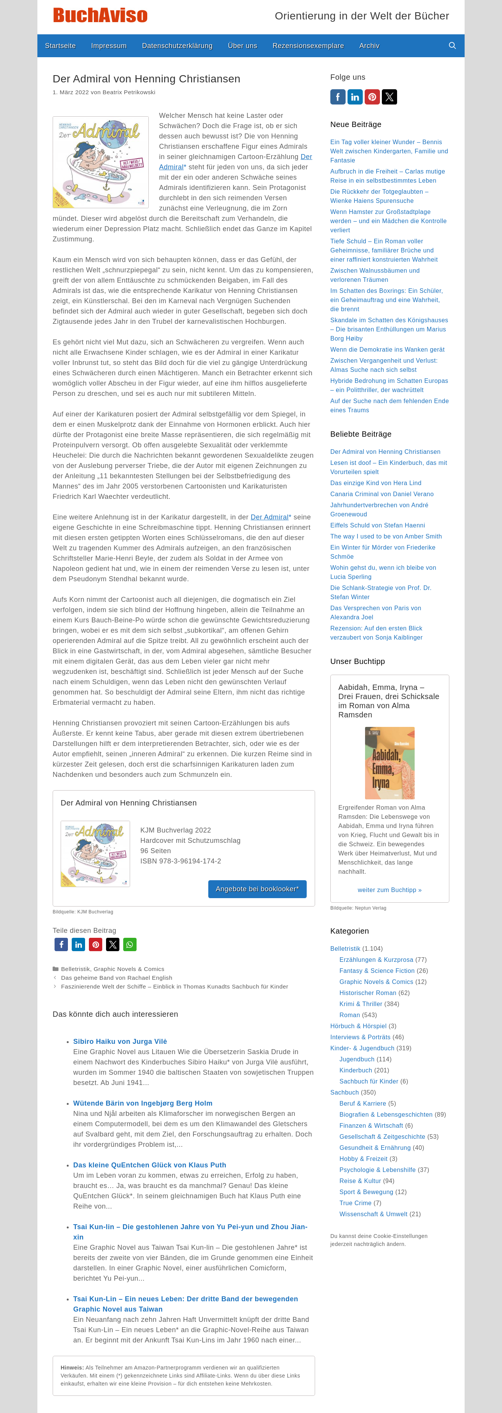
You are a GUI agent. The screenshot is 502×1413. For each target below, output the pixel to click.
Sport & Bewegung (366, 1192)
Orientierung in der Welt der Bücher (362, 16)
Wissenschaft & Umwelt (373, 1214)
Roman (349, 1015)
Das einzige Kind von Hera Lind (376, 483)
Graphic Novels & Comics (128, 969)
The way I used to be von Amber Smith (386, 536)
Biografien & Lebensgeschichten (386, 1114)
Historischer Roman (367, 993)
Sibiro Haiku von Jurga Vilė (120, 1041)
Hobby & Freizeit (363, 1159)
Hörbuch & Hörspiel (358, 1026)
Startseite (60, 46)
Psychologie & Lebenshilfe (377, 1170)
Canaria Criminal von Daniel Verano (382, 494)
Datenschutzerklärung (177, 46)
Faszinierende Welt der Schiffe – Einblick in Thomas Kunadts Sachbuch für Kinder (174, 986)
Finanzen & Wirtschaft (371, 1125)
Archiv (369, 46)
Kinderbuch (355, 1070)
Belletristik (75, 969)
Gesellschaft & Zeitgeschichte (382, 1136)
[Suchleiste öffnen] (453, 45)
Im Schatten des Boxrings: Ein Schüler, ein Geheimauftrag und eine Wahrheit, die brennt (386, 300)
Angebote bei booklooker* (257, 889)
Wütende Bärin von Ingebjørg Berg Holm (143, 1103)
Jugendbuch (357, 1059)
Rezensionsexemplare (308, 46)
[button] (61, 944)
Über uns (242, 46)
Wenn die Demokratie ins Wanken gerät (387, 349)
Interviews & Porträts (360, 1037)
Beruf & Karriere (362, 1103)
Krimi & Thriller (361, 1004)
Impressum (109, 46)
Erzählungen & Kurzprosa (376, 959)
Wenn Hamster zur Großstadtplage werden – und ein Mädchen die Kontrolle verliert (388, 221)
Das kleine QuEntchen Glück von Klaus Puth (150, 1165)
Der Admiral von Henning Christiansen (385, 451)
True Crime (355, 1203)
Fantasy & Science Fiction (377, 971)
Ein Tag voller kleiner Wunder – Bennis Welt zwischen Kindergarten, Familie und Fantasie (389, 151)
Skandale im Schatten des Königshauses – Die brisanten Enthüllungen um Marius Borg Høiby (389, 329)
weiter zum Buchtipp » (390, 890)
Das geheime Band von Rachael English (116, 977)
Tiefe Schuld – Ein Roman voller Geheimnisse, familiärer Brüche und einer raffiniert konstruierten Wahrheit (384, 250)
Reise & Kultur (360, 1181)
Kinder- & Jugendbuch (362, 1048)
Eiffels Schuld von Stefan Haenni (377, 525)
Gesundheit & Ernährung (375, 1148)
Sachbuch (344, 1092)
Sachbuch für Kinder (368, 1081)
